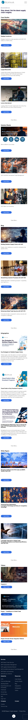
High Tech (3, 698)
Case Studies (18, 679)
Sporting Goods (4, 683)
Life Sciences (4, 694)
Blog (16, 683)
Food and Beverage (5, 681)
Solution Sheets (18, 681)
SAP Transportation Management (9, 664)
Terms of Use (4, 706)
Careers (3, 704)
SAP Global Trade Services (7, 662)
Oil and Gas (4, 692)
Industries (3, 676)
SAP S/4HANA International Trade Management (12, 669)
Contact (17, 701)
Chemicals (3, 689)
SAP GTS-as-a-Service (6, 673)
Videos (16, 690)
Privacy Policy (22, 711)
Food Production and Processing (6, 686)
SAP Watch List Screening (7, 671)
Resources (17, 676)
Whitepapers (18, 688)
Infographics (18, 685)
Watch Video (6, 587)
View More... (14, 120)
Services (3, 659)
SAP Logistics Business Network (8, 667)
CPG (2, 679)
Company (3, 701)
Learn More (6, 45)
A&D (2, 696)
